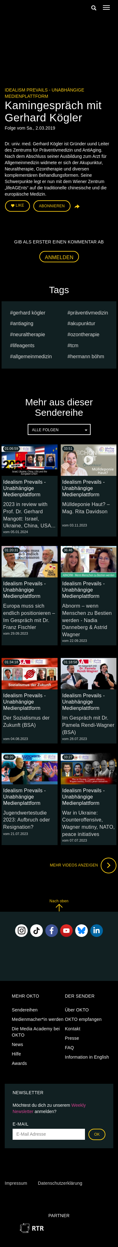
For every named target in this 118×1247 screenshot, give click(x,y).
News (17, 1044)
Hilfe (16, 1053)
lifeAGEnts (24, 345)
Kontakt (72, 1028)
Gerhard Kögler (29, 312)
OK (97, 1134)
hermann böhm (87, 356)
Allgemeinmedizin (32, 356)
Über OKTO (77, 1009)
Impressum (16, 1183)
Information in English (87, 1057)
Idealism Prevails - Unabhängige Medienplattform (24, 488)
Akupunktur (82, 323)
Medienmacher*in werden (38, 1019)
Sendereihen (25, 1009)
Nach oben (58, 905)
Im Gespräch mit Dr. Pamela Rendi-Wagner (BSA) (88, 725)
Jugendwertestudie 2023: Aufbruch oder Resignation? (26, 820)
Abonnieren (52, 206)
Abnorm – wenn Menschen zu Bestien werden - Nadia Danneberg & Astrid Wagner (87, 620)
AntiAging (23, 323)
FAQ (69, 1047)
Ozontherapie (84, 334)
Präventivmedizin (89, 312)
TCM (74, 345)
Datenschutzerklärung (60, 1183)
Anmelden (59, 257)
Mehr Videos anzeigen (83, 865)
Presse (72, 1038)
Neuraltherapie (29, 334)
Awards (19, 1063)
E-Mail (21, 1124)
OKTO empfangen (83, 1019)
